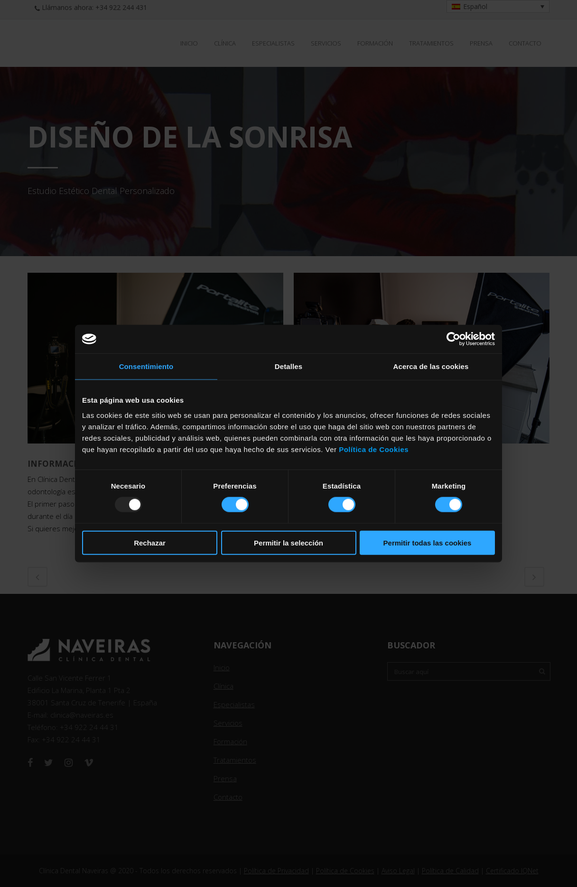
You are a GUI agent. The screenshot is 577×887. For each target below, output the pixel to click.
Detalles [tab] (288, 366)
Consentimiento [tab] (146, 366)
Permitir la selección (288, 542)
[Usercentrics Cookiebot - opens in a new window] (453, 339)
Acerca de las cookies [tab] (431, 366)
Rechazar (150, 542)
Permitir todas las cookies (427, 542)
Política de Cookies (374, 449)
